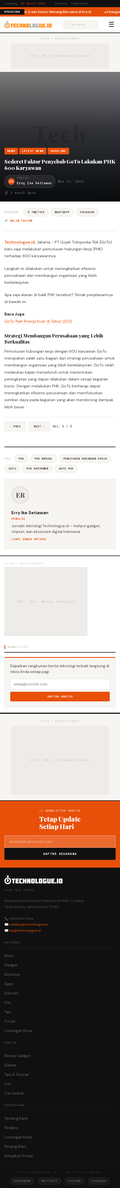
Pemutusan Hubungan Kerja (85, 459)
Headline (58, 151)
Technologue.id (19, 242)
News (11, 151)
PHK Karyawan (37, 468)
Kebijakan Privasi (18, 1156)
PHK (21, 459)
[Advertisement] (60, 111)
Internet (11, 993)
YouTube (74, 1181)
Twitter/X (49, 1181)
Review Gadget (17, 1055)
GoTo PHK (66, 468)
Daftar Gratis (60, 696)
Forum (9, 1021)
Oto (7, 1002)
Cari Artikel (14, 1093)
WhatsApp (62, 212)
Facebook (87, 212)
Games (10, 1065)
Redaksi (11, 1127)
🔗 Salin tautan (18, 221)
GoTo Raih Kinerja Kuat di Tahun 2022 (38, 321)
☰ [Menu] (111, 24)
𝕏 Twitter (35, 212)
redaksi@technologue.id (28, 924)
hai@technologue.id (25, 930)
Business (12, 974)
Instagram (22, 1181)
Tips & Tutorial (16, 1074)
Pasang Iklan (15, 1146)
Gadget (10, 965)
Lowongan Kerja (18, 1030)
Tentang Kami (16, 1118)
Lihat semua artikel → (31, 539)
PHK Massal (44, 459)
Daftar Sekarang (60, 854)
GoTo (12, 468)
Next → (39, 426)
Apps (8, 983)
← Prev (15, 426)
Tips (7, 1012)
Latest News (33, 151)
